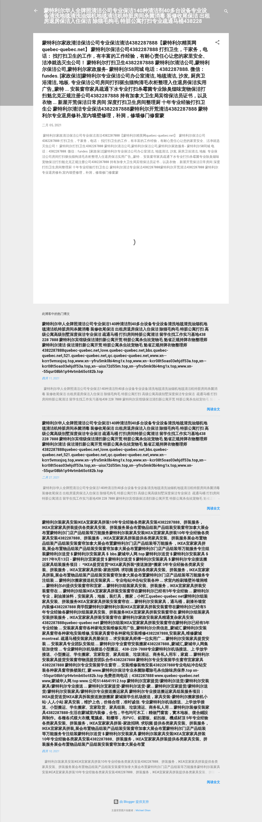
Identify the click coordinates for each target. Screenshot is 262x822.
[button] (217, 43)
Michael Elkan (143, 810)
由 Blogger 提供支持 (131, 802)
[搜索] (226, 12)
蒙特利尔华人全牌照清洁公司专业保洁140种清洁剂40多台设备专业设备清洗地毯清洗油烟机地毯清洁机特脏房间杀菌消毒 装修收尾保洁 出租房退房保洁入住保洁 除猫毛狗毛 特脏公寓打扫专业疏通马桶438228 (127, 15)
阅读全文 (213, 409)
